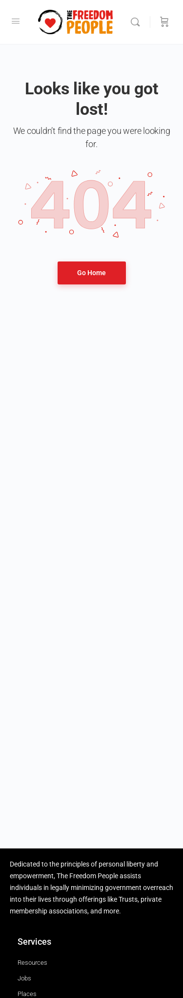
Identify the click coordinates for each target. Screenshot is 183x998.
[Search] (137, 22)
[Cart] (164, 22)
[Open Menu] (15, 21)
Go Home (91, 273)
